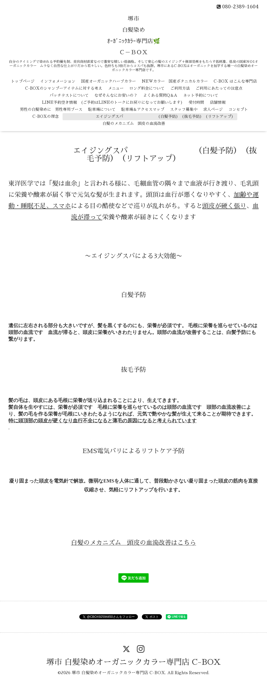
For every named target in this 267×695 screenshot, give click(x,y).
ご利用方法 (180, 88)
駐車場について (102, 109)
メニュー (116, 88)
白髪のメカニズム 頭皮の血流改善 (133, 123)
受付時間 (196, 102)
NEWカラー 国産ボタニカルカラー (175, 81)
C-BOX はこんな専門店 (235, 81)
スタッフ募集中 (183, 109)
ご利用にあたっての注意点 (219, 88)
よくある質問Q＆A (160, 95)
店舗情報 (218, 102)
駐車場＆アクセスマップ (142, 109)
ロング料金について (147, 88)
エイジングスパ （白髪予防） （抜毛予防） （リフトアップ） (149, 116)
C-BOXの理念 (45, 116)
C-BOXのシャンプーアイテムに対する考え (63, 88)
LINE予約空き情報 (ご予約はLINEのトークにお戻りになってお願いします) (112, 102)
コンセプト (238, 109)
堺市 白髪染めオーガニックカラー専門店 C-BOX (133, 662)
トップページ (22, 81)
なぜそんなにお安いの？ (115, 95)
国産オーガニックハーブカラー (108, 81)
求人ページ (213, 109)
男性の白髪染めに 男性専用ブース (51, 109)
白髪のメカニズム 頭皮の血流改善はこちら (133, 543)
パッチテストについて (69, 95)
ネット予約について (200, 95)
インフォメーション (57, 81)
